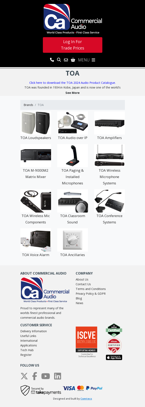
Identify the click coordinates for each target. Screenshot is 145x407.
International (29, 341)
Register (26, 355)
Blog (79, 298)
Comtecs (86, 398)
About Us (82, 279)
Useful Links (28, 336)
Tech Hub (27, 350)
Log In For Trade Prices (72, 45)
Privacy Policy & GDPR (91, 293)
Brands (28, 105)
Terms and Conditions (91, 289)
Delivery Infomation (33, 331)
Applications (28, 345)
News (79, 303)
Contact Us (83, 284)
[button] (72, 92)
